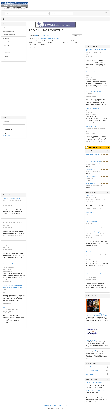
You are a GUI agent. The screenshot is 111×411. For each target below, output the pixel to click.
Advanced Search (7, 42)
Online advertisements (92, 370)
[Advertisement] (13, 89)
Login (105, 12)
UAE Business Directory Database (95, 232)
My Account (6, 38)
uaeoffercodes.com (91, 183)
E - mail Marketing (44, 35)
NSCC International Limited (93, 91)
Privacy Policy (6, 52)
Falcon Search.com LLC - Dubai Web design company (96, 50)
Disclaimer (5, 56)
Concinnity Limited (91, 252)
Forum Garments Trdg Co (93, 212)
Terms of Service (7, 49)
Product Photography (91, 350)
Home (5, 19)
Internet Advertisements (92, 396)
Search (70, 13)
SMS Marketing (90, 374)
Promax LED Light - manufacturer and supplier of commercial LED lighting (13, 286)
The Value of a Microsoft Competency (96, 390)
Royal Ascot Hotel (91, 71)
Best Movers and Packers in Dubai (12, 242)
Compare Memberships (9, 34)
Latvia (36, 35)
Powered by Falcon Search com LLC (53, 405)
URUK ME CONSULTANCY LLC (94, 108)
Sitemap (5, 59)
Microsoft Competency (92, 367)
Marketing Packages (8, 31)
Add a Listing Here (77, 35)
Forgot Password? (7, 135)
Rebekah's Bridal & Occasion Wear (12, 198)
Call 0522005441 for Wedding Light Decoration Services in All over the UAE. (97, 314)
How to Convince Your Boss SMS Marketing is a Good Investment (95, 383)
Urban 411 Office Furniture (10, 264)
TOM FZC (5, 307)
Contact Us (6, 45)
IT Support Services (91, 176)
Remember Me (8, 129)
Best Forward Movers (8, 220)
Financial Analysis (91, 340)
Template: (51, 408)
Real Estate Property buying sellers (49, 38)
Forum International (91, 195)
